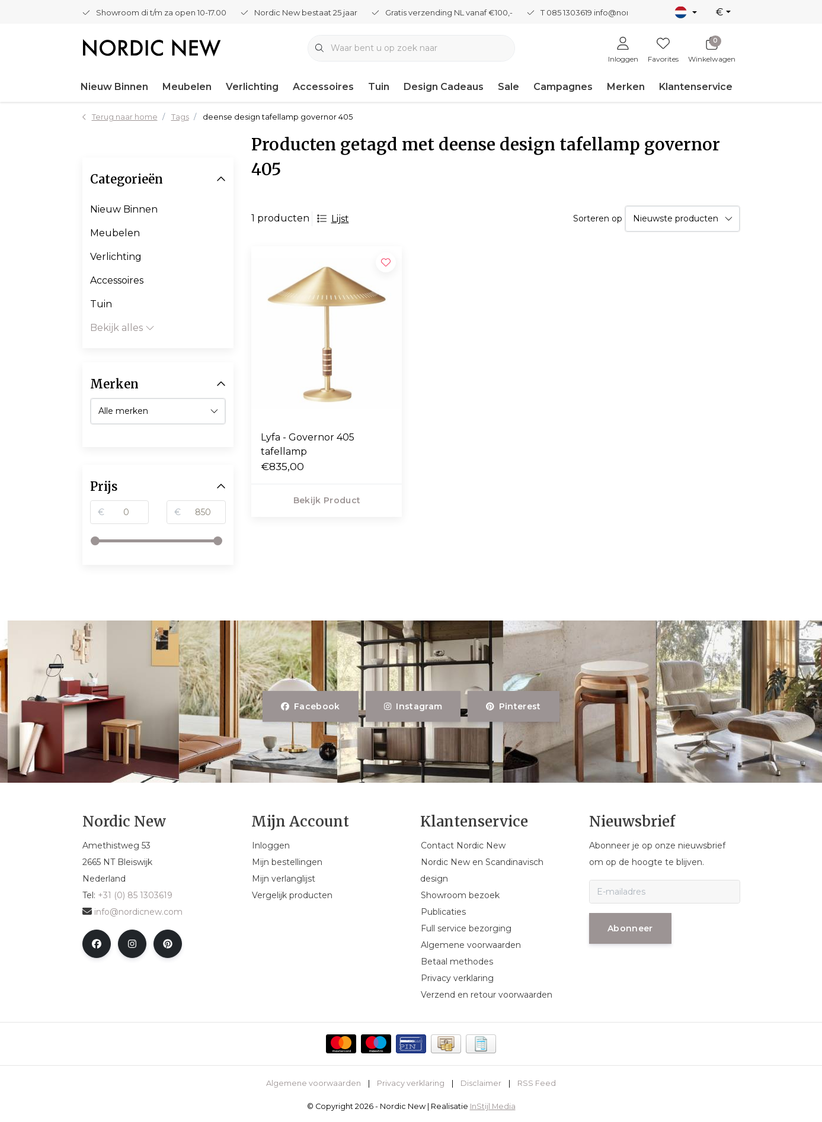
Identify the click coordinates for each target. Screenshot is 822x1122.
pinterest (513, 706)
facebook (310, 706)
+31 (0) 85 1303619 (135, 895)
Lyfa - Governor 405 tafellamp (307, 444)
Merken (626, 86)
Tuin (378, 86)
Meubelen (187, 86)
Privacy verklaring (410, 1083)
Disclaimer (480, 1083)
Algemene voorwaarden (313, 1083)
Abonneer (630, 928)
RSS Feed (536, 1083)
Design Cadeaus (444, 86)
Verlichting (252, 86)
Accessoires (323, 86)
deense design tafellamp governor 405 (278, 116)
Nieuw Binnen (114, 86)
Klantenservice (696, 86)
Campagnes (563, 86)
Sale (508, 86)
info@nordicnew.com (132, 911)
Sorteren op (597, 218)
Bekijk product (326, 500)
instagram (413, 706)
